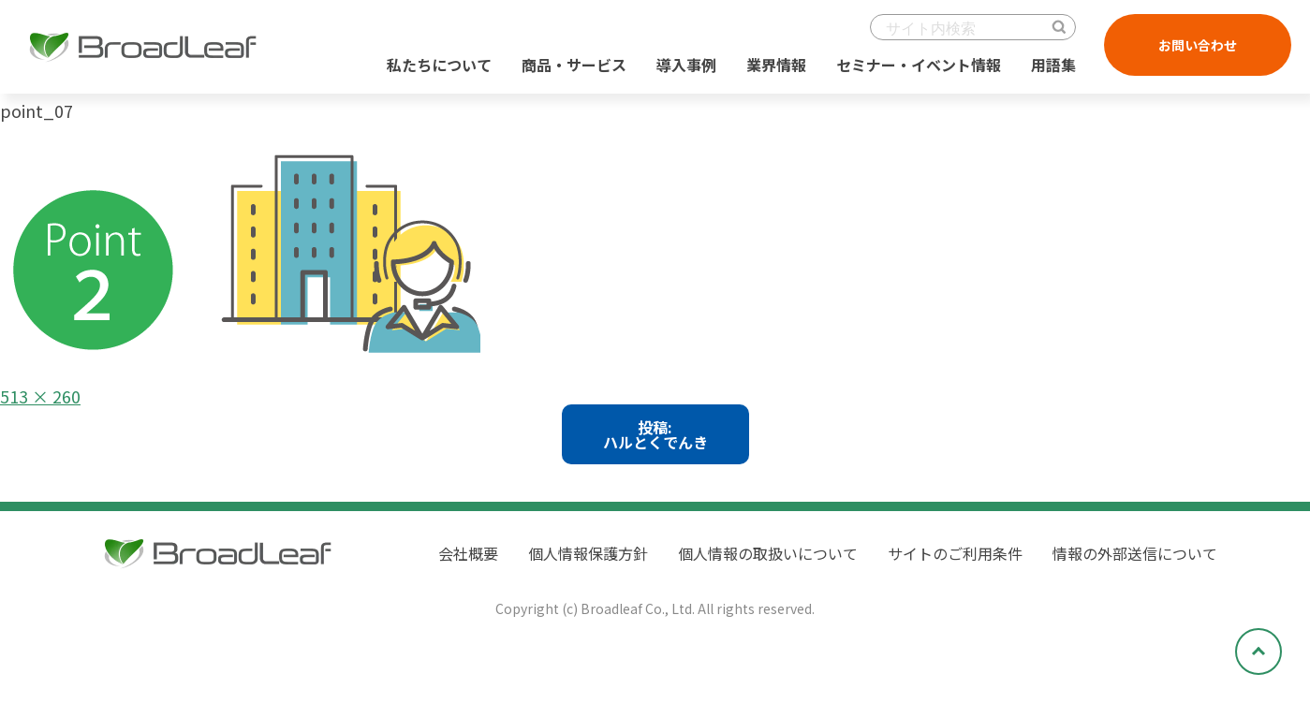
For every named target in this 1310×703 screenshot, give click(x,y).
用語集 (1053, 64)
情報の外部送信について (1134, 553)
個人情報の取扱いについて (768, 553)
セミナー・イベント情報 (918, 64)
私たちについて (439, 64)
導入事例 (686, 64)
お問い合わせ (1197, 45)
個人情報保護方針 (588, 553)
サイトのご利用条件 (955, 553)
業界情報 (776, 64)
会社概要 (468, 553)
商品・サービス (574, 64)
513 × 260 (40, 396)
